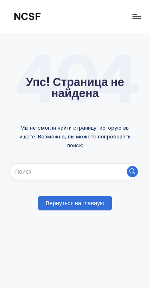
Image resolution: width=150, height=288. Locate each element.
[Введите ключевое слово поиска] (75, 171)
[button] (132, 171)
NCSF (27, 16)
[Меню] (136, 16)
